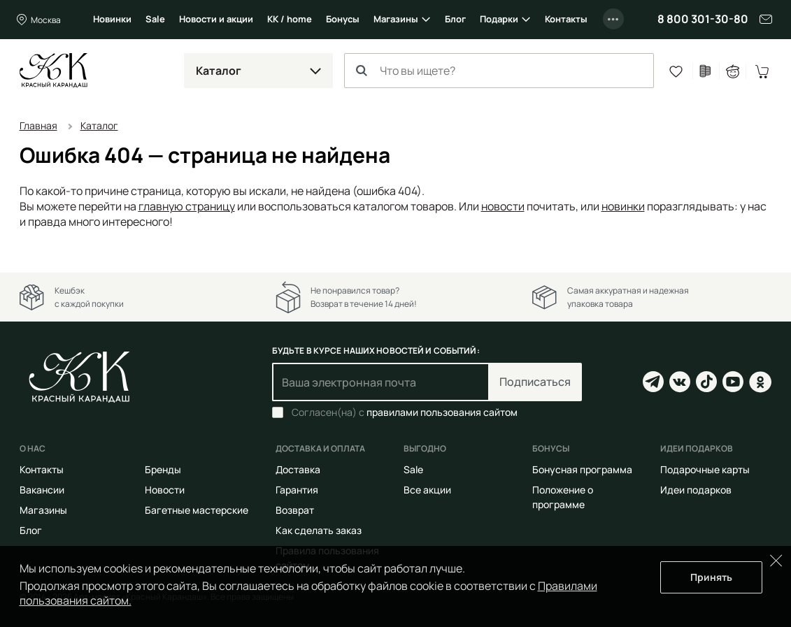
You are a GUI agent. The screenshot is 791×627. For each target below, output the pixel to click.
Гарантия (297, 489)
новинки (623, 206)
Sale (155, 19)
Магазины (395, 19)
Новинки (112, 19)
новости (503, 206)
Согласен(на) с (405, 412)
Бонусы (342, 19)
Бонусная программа (582, 469)
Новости (165, 489)
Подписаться (535, 381)
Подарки (499, 19)
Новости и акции (216, 19)
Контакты (566, 19)
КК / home (289, 19)
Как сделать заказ (319, 530)
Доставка (298, 469)
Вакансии (42, 489)
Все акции (427, 489)
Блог (455, 19)
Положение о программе (562, 497)
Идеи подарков (696, 489)
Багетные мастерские (196, 510)
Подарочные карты (705, 469)
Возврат (295, 510)
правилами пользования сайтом (442, 412)
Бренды (163, 469)
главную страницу (186, 206)
